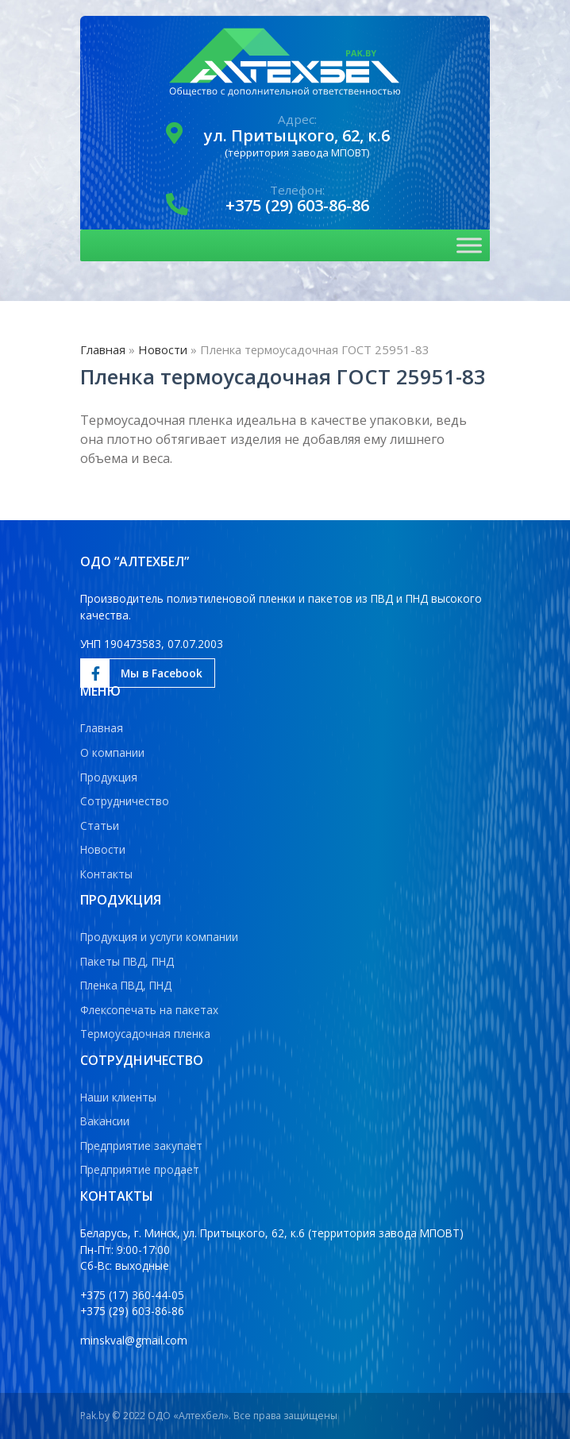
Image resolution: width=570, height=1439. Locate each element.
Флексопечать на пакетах (149, 1009)
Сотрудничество (124, 800)
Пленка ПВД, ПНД (125, 985)
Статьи (99, 825)
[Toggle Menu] (469, 245)
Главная (102, 349)
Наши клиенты (118, 1097)
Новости (162, 349)
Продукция (108, 777)
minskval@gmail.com (133, 1340)
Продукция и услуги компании (159, 936)
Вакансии (104, 1120)
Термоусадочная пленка (145, 1033)
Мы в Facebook (141, 673)
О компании (112, 752)
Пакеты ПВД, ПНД (127, 961)
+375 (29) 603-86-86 (297, 205)
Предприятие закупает (141, 1145)
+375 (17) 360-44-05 (132, 1294)
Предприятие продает (139, 1169)
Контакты (106, 874)
